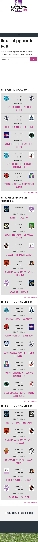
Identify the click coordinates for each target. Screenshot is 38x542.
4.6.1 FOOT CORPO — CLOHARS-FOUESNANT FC (19, 165)
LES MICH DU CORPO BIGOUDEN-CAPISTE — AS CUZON (19, 441)
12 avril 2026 (19, 412)
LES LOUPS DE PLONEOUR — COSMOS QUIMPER (19, 461)
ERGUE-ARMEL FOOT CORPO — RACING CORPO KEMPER (19, 394)
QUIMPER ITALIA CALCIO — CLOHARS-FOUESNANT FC (19, 374)
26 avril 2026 (19, 308)
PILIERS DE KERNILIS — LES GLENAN (19, 126)
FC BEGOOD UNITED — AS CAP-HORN (19, 335)
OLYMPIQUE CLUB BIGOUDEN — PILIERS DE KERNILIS (19, 354)
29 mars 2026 (19, 96)
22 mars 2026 (19, 116)
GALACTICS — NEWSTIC (19, 291)
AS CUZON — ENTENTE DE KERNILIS (19, 254)
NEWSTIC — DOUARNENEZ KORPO (19, 422)
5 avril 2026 (19, 207)
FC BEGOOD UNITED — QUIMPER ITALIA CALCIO (19, 186)
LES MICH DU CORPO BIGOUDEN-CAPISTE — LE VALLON (19, 273)
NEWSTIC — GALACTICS (19, 217)
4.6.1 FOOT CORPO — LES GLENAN (19, 318)
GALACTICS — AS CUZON (19, 496)
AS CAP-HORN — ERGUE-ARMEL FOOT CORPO (19, 145)
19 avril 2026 (19, 449)
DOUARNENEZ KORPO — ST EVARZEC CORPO (19, 236)
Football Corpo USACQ (19, 24)
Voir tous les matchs (30, 192)
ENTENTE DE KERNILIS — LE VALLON (19, 479)
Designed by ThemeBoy (7, 536)
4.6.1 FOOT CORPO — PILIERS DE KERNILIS (19, 108)
